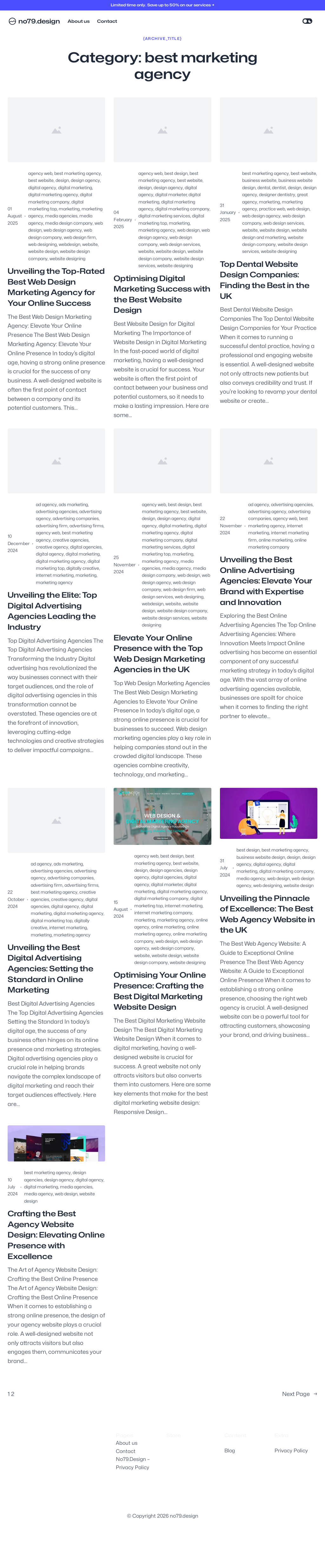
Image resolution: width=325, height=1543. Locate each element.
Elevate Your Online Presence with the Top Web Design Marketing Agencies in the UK (159, 653)
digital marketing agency (53, 194)
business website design (260, 857)
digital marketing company (182, 208)
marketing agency (156, 230)
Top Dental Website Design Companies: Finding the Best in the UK (264, 280)
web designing (42, 244)
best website (41, 180)
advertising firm (52, 525)
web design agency (62, 230)
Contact (126, 1451)
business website (259, 180)
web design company (172, 948)
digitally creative (82, 568)
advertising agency (267, 511)
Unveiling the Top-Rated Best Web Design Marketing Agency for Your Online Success (56, 287)
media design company (69, 223)
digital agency (42, 187)
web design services (180, 244)
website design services (165, 617)
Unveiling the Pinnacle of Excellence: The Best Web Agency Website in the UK (267, 914)
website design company (182, 610)
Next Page (299, 1394)
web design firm (80, 237)
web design (188, 230)
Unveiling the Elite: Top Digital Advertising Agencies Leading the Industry (52, 611)
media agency (176, 568)
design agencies (165, 870)
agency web (40, 173)
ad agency (46, 504)
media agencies (61, 215)
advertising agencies (56, 511)
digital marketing (75, 187)
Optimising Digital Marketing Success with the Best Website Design (162, 294)
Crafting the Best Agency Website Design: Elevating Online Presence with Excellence (56, 1235)
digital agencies (86, 547)
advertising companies (76, 518)
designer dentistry (277, 194)
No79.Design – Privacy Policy (132, 1463)
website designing (67, 258)
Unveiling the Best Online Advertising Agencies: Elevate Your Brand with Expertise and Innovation (266, 581)
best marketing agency (77, 173)
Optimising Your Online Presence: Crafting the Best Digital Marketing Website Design (160, 991)
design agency (85, 180)
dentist (279, 187)
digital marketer (171, 194)
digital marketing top (51, 920)
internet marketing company (163, 912)
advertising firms (86, 525)
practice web (272, 208)
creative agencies (71, 540)
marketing (69, 208)
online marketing (276, 540)
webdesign (69, 244)
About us (126, 1443)
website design (43, 251)
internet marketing (55, 575)
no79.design (39, 21)
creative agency (52, 547)
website (90, 244)
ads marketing (73, 504)
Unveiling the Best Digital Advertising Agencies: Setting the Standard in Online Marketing (50, 968)
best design (176, 173)
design (62, 180)
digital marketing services (164, 215)
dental (263, 187)
